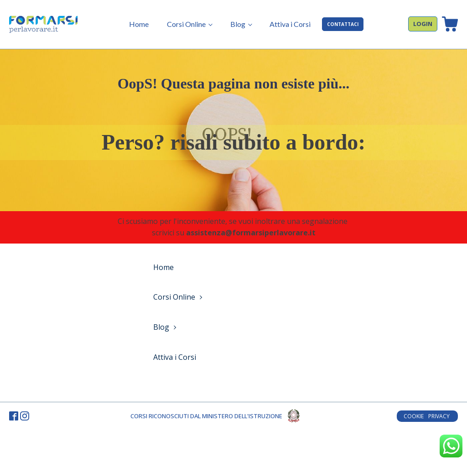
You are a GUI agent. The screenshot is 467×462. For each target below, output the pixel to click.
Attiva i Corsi (290, 24)
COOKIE (414, 416)
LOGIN (422, 24)
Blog (237, 24)
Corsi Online (186, 24)
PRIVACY (439, 416)
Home (139, 24)
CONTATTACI (342, 24)
